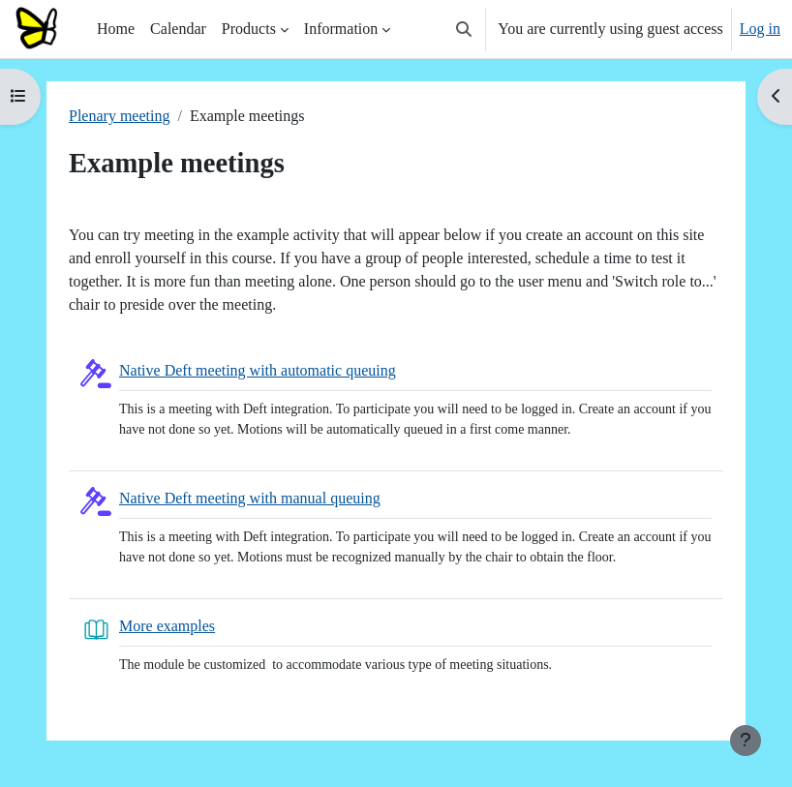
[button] (463, 29)
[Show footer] (745, 740)
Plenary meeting (119, 115)
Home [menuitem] (116, 28)
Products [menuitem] (249, 28)
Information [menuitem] (341, 28)
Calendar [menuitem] (178, 28)
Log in (760, 28)
